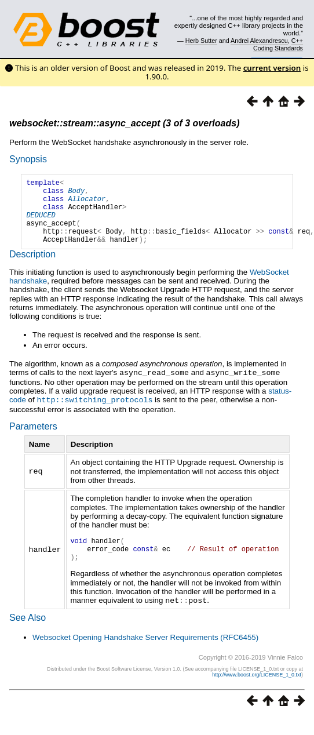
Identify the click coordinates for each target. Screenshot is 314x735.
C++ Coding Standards (278, 44)
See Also (27, 635)
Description (32, 268)
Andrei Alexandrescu (259, 40)
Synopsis (28, 159)
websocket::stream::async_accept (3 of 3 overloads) (124, 123)
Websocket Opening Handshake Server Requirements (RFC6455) (145, 654)
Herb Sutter (201, 40)
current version (272, 68)
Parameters (33, 439)
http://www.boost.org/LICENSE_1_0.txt (256, 692)
